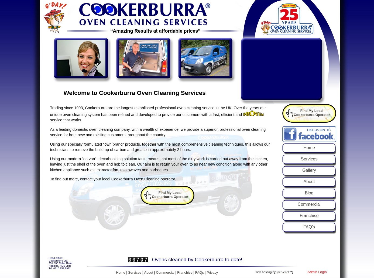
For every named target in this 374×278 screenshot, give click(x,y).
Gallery (309, 170)
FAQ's (309, 227)
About (309, 181)
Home (309, 147)
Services (309, 159)
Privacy (212, 272)
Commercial (309, 204)
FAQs (199, 272)
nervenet (283, 272)
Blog (309, 193)
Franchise (309, 215)
